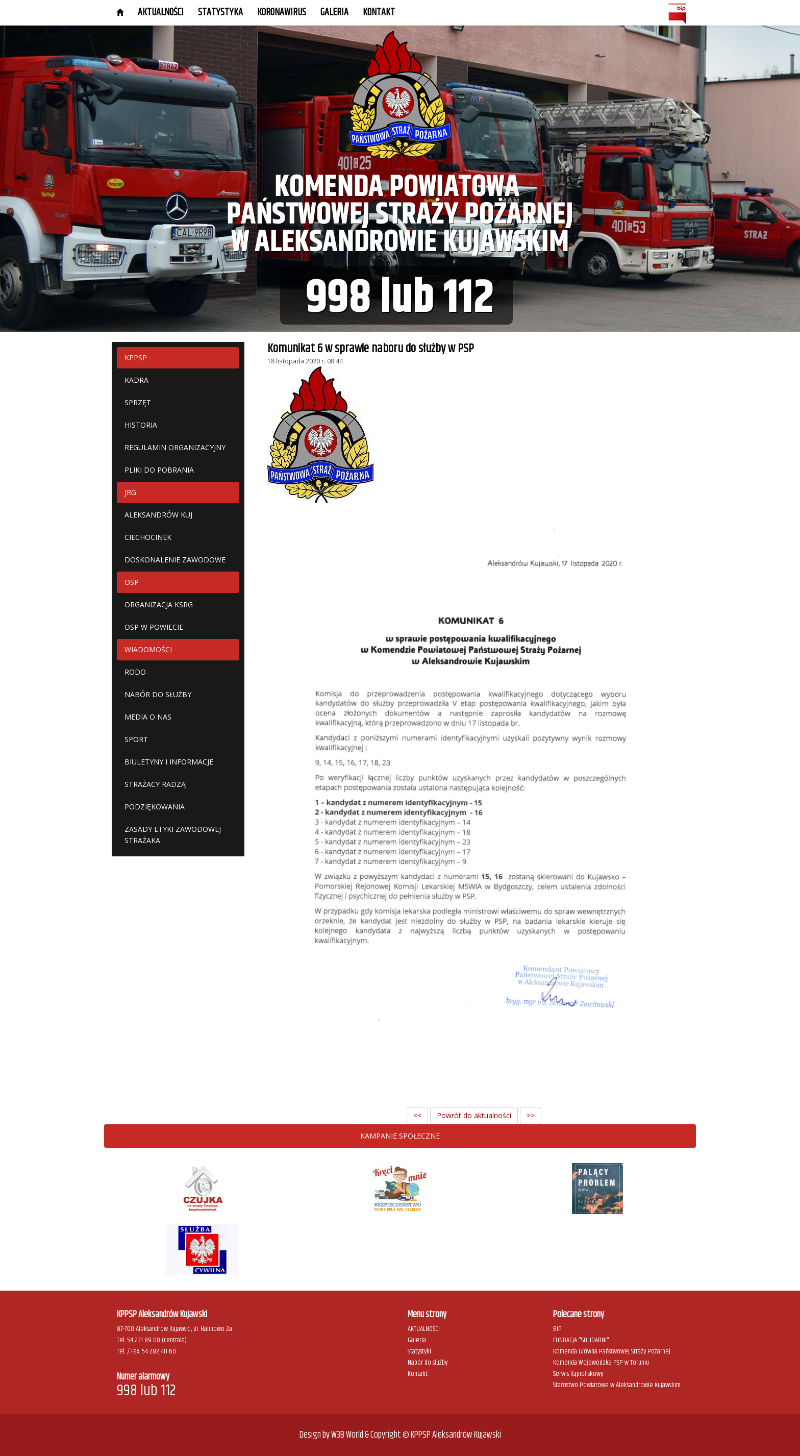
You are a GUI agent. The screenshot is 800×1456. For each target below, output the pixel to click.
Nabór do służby (427, 1362)
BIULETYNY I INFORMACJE (168, 762)
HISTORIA (140, 425)
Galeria (417, 1340)
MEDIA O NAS (147, 717)
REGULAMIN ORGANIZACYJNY (175, 447)
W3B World (347, 1435)
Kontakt (379, 12)
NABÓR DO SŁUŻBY (157, 694)
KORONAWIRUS (281, 12)
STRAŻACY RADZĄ (155, 784)
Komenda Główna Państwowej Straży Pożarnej (611, 1351)
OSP (131, 582)
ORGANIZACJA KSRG (158, 604)
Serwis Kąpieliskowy (578, 1373)
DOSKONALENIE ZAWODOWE (175, 559)
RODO (135, 672)
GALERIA (334, 12)
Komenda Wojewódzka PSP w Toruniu (601, 1362)
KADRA (136, 380)
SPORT (136, 739)
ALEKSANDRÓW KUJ (158, 515)
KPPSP (135, 357)
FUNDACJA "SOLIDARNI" (581, 1340)
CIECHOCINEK (147, 537)
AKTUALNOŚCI (161, 12)
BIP (557, 1329)
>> (531, 1115)
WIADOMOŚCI (148, 649)
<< (417, 1115)
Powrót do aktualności (474, 1115)
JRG (130, 492)
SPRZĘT (137, 402)
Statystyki (419, 1351)
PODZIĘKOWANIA (154, 806)
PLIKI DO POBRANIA (159, 470)
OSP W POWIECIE (153, 627)
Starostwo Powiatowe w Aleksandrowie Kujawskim (617, 1385)
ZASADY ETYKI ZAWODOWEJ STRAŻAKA (172, 834)
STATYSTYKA (220, 12)
